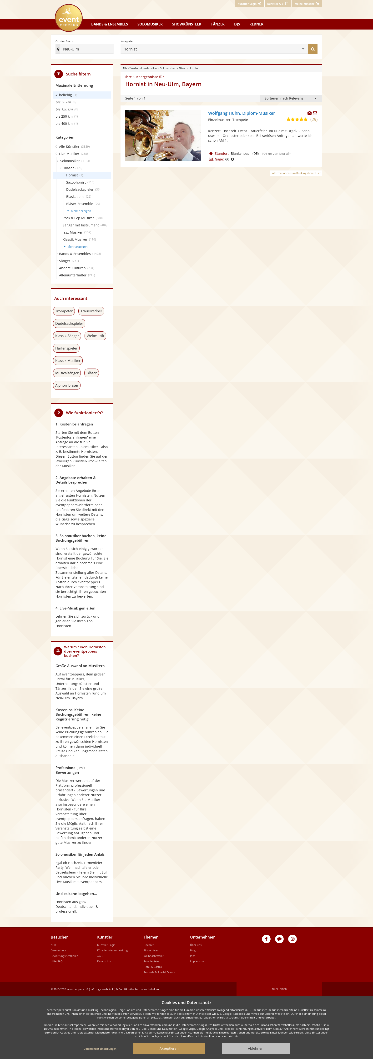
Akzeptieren (169, 1048)
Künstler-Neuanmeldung (112, 950)
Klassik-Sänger (67, 335)
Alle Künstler (130, 68)
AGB (53, 945)
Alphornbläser (66, 385)
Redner (256, 24)
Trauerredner (91, 311)
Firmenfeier (151, 950)
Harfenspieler (66, 348)
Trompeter (64, 311)
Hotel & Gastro (153, 967)
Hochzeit (149, 945)
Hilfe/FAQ (57, 961)
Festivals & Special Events (159, 972)
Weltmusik (95, 335)
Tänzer (218, 24)
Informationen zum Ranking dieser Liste (296, 173)
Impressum (197, 961)
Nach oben (279, 989)
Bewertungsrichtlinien (64, 956)
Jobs (192, 956)
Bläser (182, 68)
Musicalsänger (67, 372)
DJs (237, 24)
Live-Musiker (149, 68)
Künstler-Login (106, 945)
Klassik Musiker (68, 360)
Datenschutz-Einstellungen (100, 1048)
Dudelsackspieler (69, 323)
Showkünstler (186, 24)
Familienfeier (152, 961)
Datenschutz (58, 950)
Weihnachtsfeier (154, 956)
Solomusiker (150, 24)
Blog (193, 950)
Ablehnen (255, 1048)
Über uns (196, 945)
